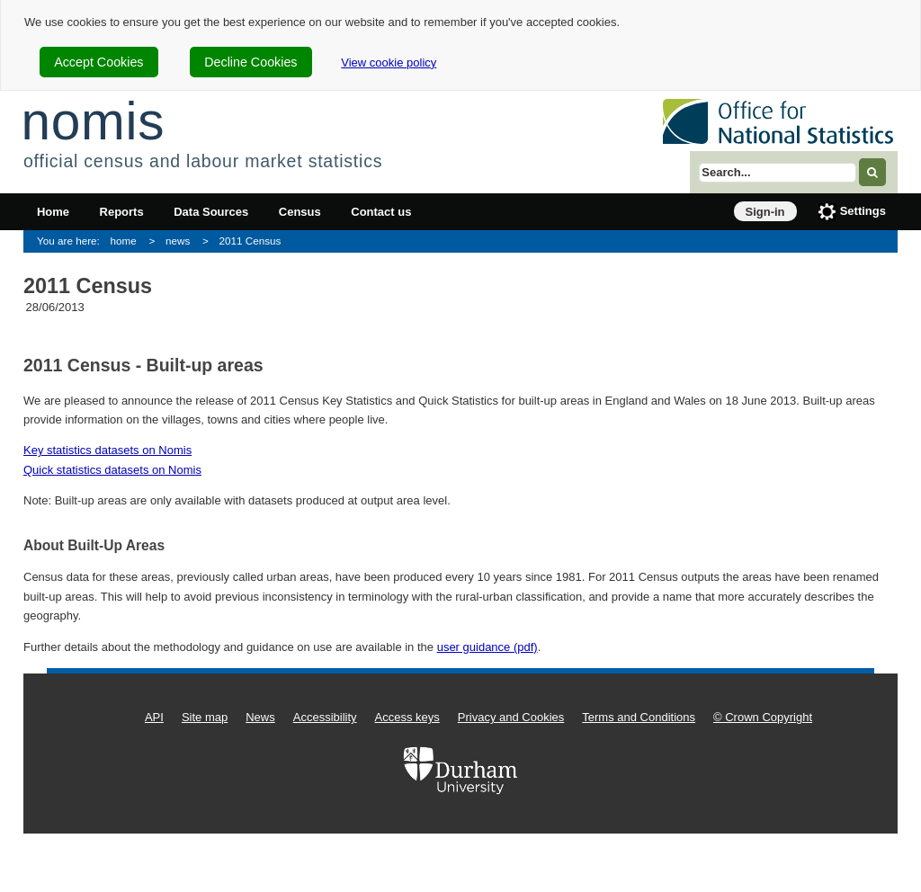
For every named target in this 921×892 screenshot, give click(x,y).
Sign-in (765, 212)
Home (53, 212)
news (177, 240)
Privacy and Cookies (511, 717)
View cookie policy (388, 62)
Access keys (407, 717)
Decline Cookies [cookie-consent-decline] (250, 62)
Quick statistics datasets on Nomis (112, 470)
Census (300, 212)
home (124, 240)
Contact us (381, 212)
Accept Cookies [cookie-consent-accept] (98, 62)
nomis (93, 121)
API (154, 717)
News (260, 717)
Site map (205, 717)
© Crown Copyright (762, 717)
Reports (122, 212)
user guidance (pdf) (487, 647)
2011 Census (250, 240)
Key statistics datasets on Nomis (107, 450)
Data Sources (211, 212)
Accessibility (325, 717)
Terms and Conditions (638, 717)
